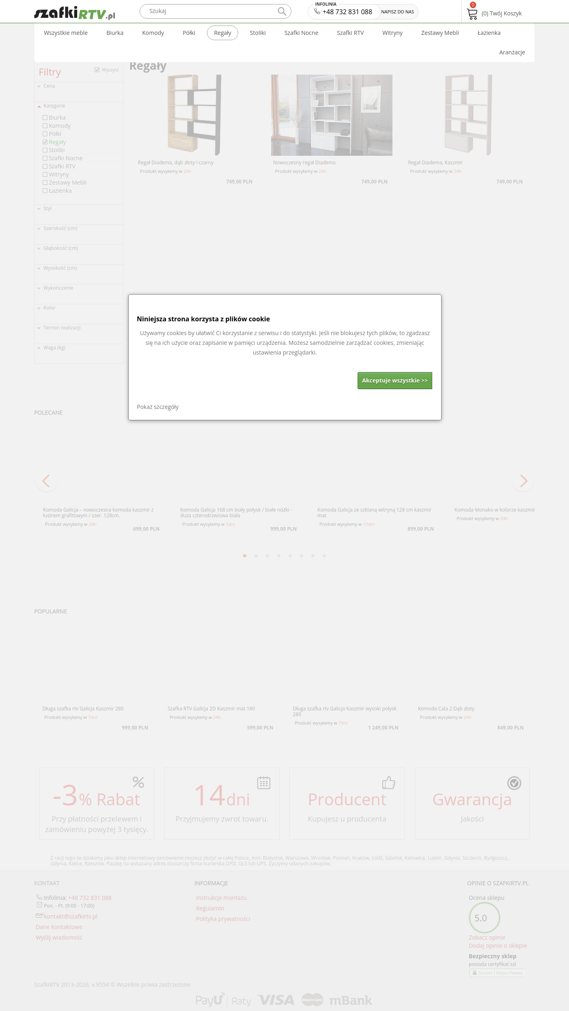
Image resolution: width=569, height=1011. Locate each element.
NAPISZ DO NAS (397, 12)
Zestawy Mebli (440, 33)
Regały (222, 33)
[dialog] (285, 357)
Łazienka (489, 33)
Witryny (392, 33)
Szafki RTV (350, 33)
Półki (189, 33)
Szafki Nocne (301, 33)
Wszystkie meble (66, 33)
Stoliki (258, 33)
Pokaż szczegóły (158, 407)
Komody (153, 33)
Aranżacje (512, 52)
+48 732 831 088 (344, 10)
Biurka (114, 33)
